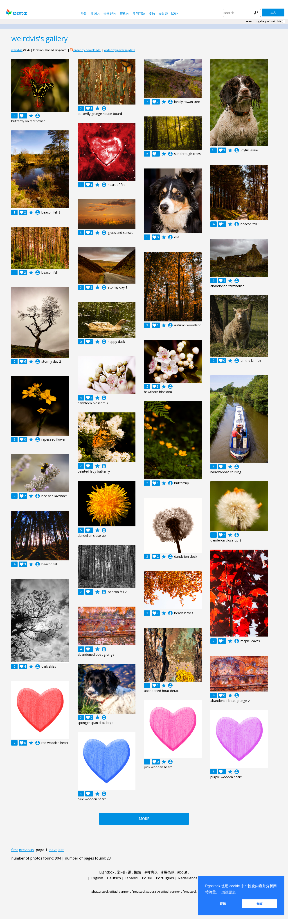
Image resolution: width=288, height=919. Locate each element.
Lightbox (106, 872)
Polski (147, 878)
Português (165, 878)
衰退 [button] (223, 903)
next (53, 849)
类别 (84, 13)
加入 (273, 12)
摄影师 (163, 13)
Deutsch (114, 878)
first (14, 849)
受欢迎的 (110, 13)
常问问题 (139, 13)
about (182, 872)
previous (26, 849)
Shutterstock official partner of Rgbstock (118, 891)
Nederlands (187, 878)
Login (174, 13)
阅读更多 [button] (228, 892)
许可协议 (150, 872)
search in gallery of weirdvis (263, 21)
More (144, 818)
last (61, 849)
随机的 (124, 13)
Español (131, 878)
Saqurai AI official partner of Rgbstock (171, 891)
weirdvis (16, 50)
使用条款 (167, 872)
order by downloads (87, 50)
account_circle (37, 115)
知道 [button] (259, 903)
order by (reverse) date (119, 50)
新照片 (95, 13)
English (97, 878)
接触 (151, 13)
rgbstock (16, 12)
